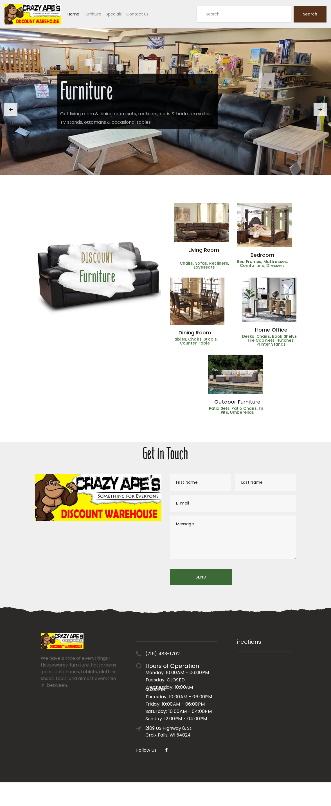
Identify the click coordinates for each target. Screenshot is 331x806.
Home (73, 14)
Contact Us (137, 14)
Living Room (216, 249)
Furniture (92, 14)
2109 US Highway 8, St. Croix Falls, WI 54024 (168, 704)
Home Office (283, 329)
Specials (114, 14)
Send (200, 577)
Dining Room (182, 332)
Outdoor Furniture (249, 401)
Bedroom (250, 254)
